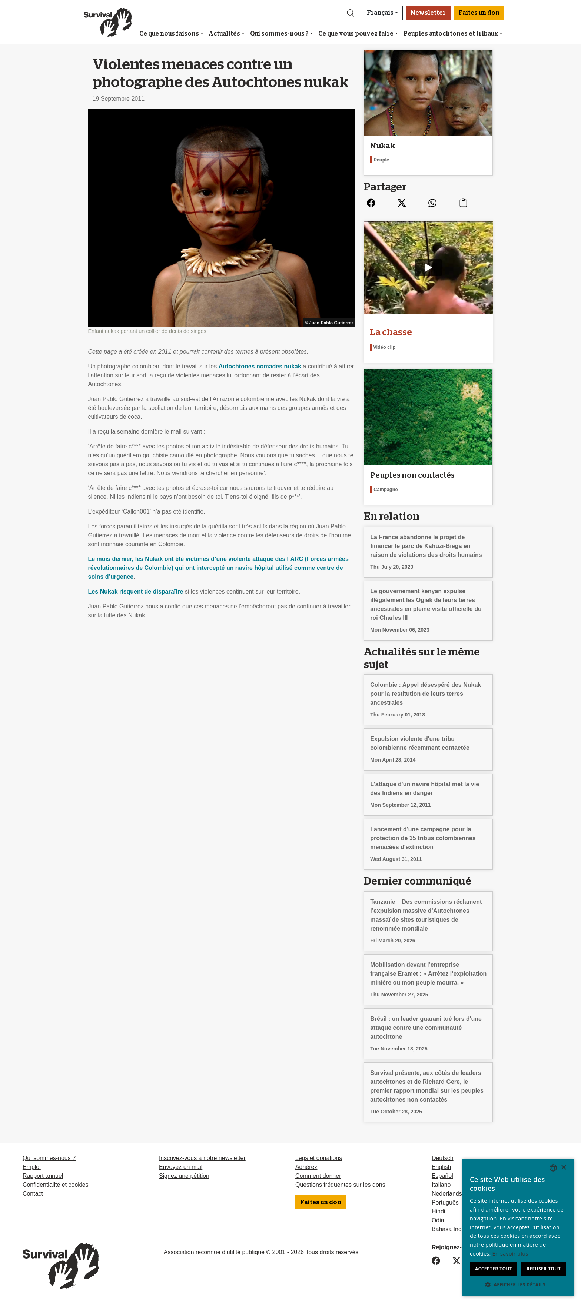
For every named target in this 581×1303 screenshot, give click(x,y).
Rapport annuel (43, 1176)
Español (442, 1176)
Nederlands (447, 1193)
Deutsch (443, 1158)
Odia (438, 1220)
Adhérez (306, 1167)
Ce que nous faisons (169, 34)
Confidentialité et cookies (56, 1185)
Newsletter (428, 13)
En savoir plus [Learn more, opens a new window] (510, 1253)
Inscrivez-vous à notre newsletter (202, 1158)
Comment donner (318, 1176)
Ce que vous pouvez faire (356, 34)
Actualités (224, 34)
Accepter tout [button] (493, 1269)
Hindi (438, 1211)
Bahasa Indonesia (455, 1229)
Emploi (32, 1167)
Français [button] (380, 13)
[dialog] (518, 1227)
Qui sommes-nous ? (279, 34)
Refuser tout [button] (544, 1269)
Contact (33, 1193)
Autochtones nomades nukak (260, 366)
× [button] (563, 1167)
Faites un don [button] (478, 13)
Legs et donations (318, 1158)
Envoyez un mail (180, 1167)
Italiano (441, 1185)
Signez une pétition (184, 1176)
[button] (350, 13)
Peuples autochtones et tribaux (451, 34)
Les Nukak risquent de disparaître (135, 591)
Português (445, 1202)
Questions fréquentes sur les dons (340, 1185)
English (441, 1167)
